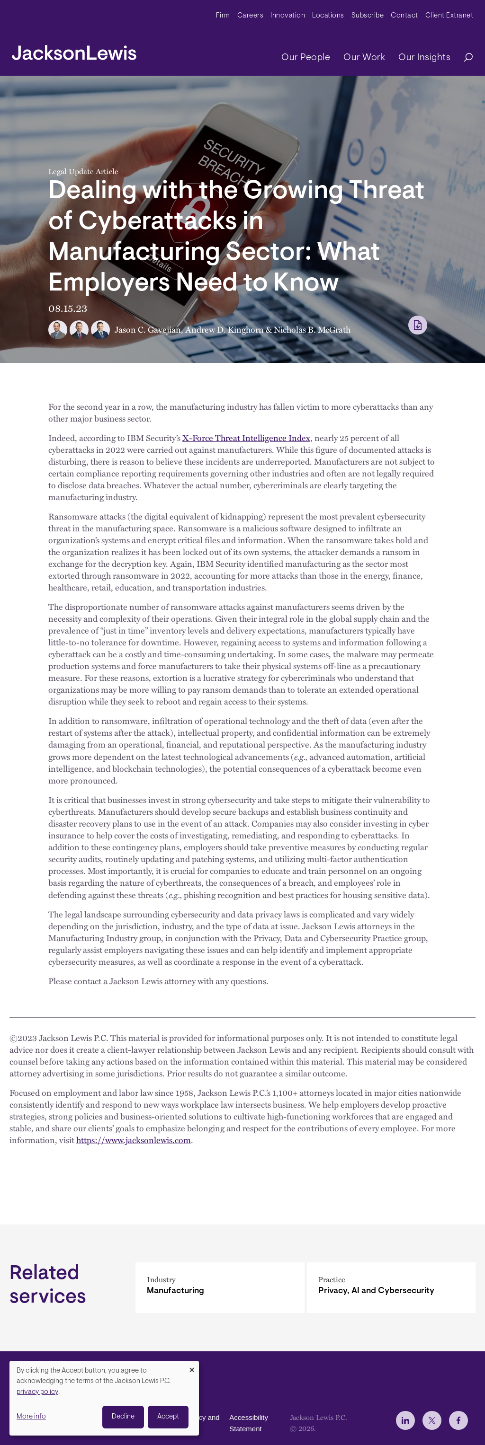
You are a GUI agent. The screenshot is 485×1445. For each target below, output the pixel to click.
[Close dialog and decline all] (192, 1367)
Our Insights (424, 57)
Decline (123, 1416)
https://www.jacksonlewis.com (133, 1140)
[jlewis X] (431, 1420)
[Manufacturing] (220, 1287)
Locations (328, 15)
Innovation (287, 15)
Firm (223, 15)
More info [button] (31, 1416)
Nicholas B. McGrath (312, 329)
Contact (404, 15)
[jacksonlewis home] (74, 50)
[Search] (463, 58)
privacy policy (37, 1392)
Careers (250, 15)
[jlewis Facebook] (458, 1420)
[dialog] (104, 1398)
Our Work (364, 57)
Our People (305, 57)
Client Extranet (449, 15)
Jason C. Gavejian (148, 329)
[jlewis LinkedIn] (405, 1420)
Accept (168, 1416)
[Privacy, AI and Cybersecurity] (391, 1287)
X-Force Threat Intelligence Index (246, 438)
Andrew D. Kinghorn (224, 329)
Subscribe (367, 15)
